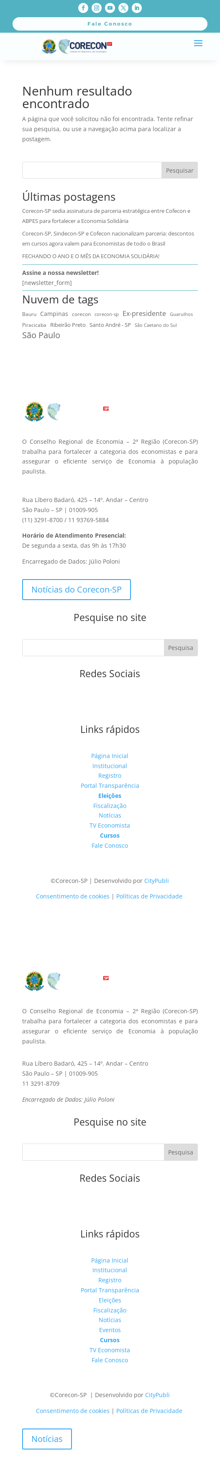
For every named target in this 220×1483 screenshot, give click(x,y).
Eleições (109, 796)
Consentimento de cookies (73, 896)
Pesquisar (180, 170)
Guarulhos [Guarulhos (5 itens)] (181, 314)
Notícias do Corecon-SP (76, 589)
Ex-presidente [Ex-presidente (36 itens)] (144, 313)
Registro (109, 775)
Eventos (110, 1330)
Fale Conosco (110, 845)
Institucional (109, 766)
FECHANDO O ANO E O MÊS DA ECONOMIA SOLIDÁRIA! (90, 256)
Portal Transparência (110, 785)
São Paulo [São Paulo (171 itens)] (41, 335)
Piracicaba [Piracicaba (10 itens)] (34, 325)
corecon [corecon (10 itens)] (81, 314)
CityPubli (156, 881)
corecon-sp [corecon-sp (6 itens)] (107, 314)
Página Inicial (109, 756)
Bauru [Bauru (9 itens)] (29, 314)
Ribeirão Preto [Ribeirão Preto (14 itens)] (68, 325)
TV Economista (110, 825)
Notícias (110, 815)
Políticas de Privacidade (149, 896)
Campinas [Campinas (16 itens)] (54, 314)
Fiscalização (109, 806)
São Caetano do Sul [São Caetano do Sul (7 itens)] (156, 325)
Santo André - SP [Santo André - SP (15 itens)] (110, 325)
